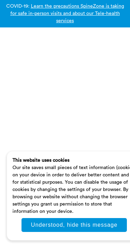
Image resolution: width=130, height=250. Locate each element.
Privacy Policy (30, 80)
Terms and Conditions (74, 80)
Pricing (110, 80)
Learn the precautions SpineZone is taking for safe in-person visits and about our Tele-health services (67, 13)
